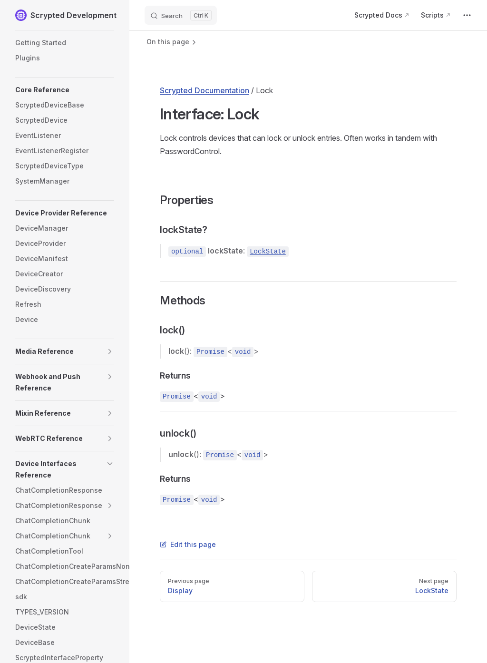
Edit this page (188, 544)
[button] (64, 90)
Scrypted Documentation (204, 90)
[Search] (181, 15)
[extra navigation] (467, 15)
